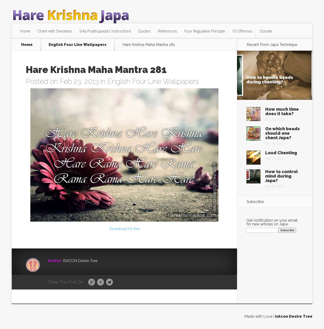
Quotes (144, 31)
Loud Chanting (281, 152)
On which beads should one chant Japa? (282, 133)
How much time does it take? (282, 111)
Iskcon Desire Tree (293, 316)
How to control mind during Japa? (281, 176)
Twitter (109, 282)
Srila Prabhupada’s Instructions (105, 31)
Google (91, 282)
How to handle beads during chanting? (269, 79)
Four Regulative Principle (204, 31)
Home (25, 31)
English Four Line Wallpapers (78, 45)
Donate (266, 31)
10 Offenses (242, 31)
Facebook (100, 282)
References (167, 31)
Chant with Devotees (54, 31)
